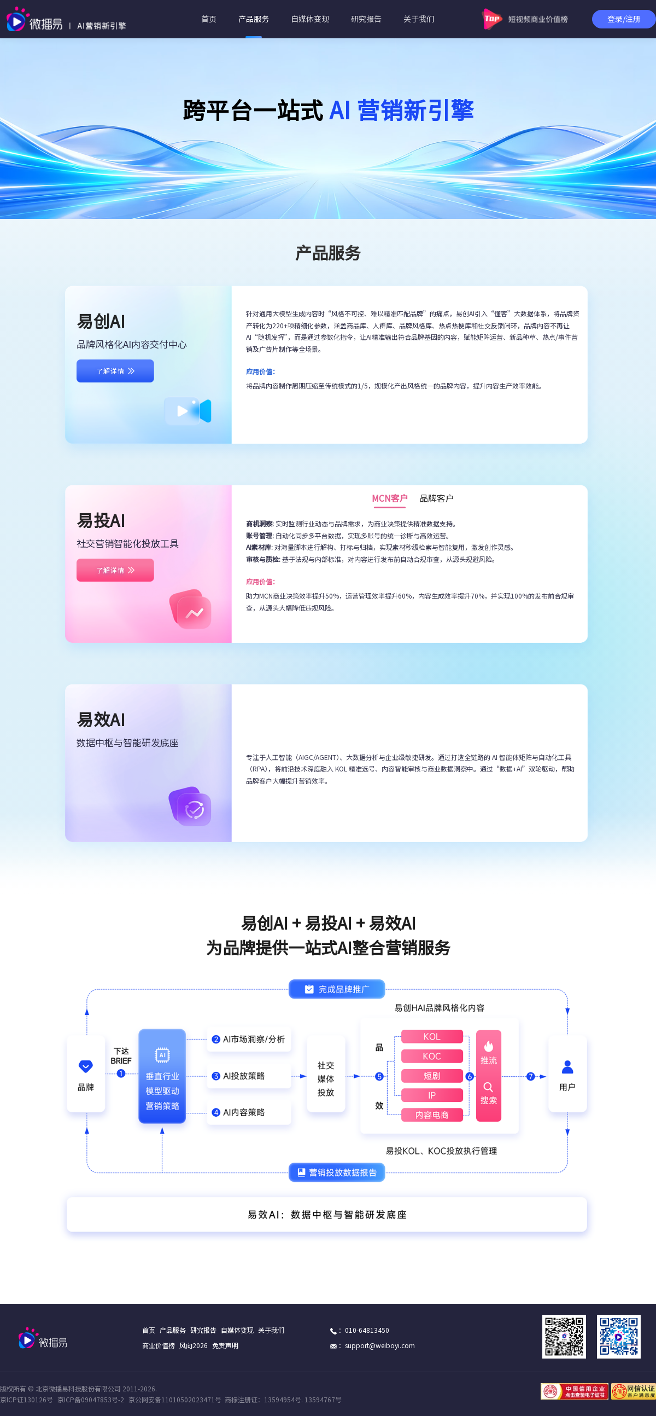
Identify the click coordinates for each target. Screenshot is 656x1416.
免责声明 (225, 1345)
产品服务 (253, 19)
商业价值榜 (158, 1345)
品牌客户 (436, 499)
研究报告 (366, 19)
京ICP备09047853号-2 (90, 1399)
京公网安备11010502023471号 (174, 1399)
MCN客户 (390, 499)
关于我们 (418, 19)
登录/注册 (624, 19)
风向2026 (193, 1345)
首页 (208, 19)
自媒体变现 (310, 19)
